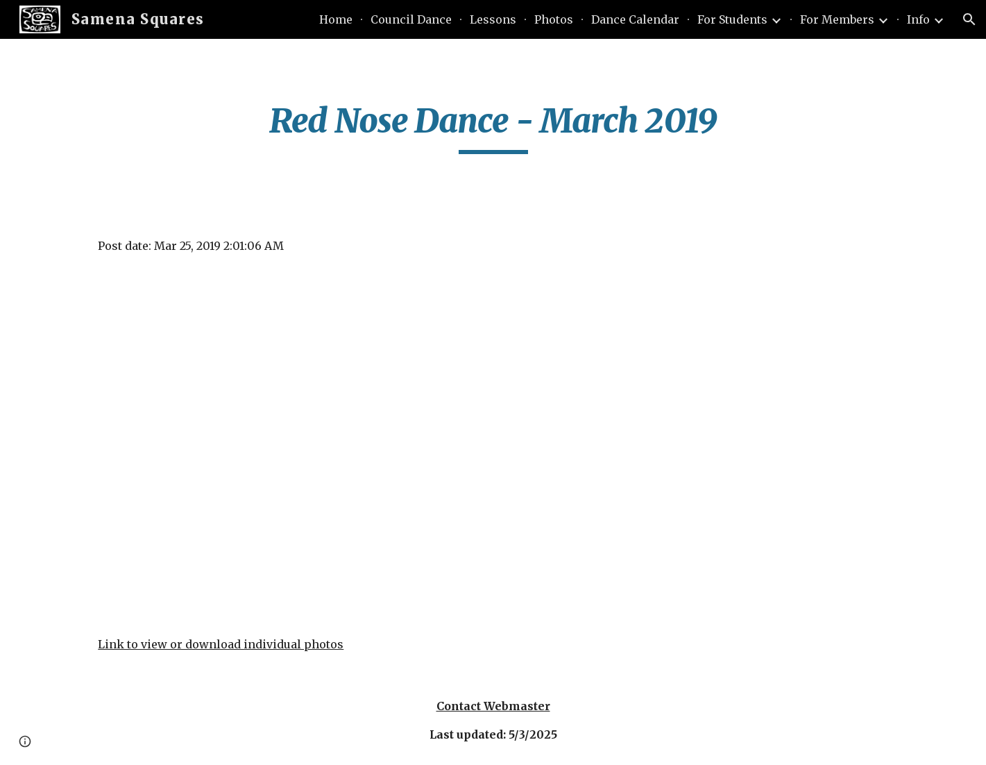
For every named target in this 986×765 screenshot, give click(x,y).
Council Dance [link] (411, 19)
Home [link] (335, 19)
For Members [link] (837, 19)
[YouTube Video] (424, 445)
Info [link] (918, 19)
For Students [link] (732, 19)
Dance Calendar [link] (635, 19)
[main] (492, 127)
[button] (969, 19)
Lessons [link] (493, 19)
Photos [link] (553, 19)
